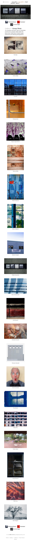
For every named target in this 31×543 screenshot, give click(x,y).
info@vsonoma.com (20, 534)
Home (7, 537)
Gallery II (16, 537)
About (15, 539)
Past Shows (21, 537)
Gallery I (11, 537)
